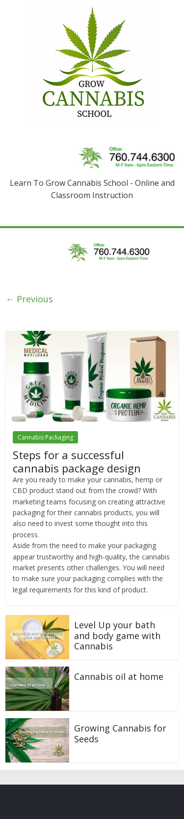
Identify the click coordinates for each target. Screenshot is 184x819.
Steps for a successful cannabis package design (77, 461)
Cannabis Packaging (45, 437)
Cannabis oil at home (118, 676)
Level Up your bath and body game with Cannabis (117, 635)
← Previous (29, 299)
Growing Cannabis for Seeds (120, 733)
